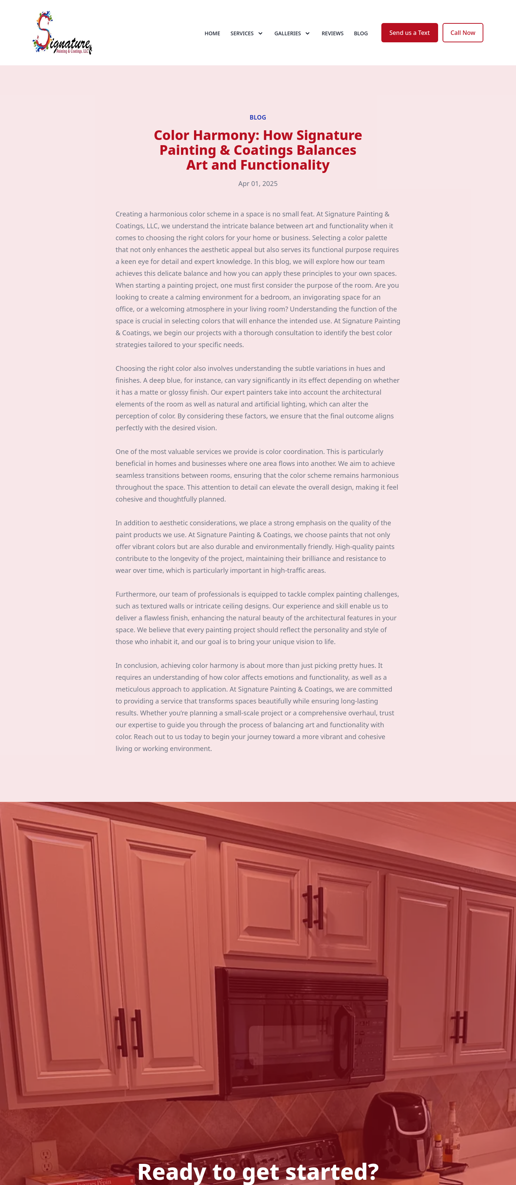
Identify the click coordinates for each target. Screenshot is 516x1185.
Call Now (463, 33)
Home (212, 33)
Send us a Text (410, 33)
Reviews (333, 33)
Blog (361, 33)
